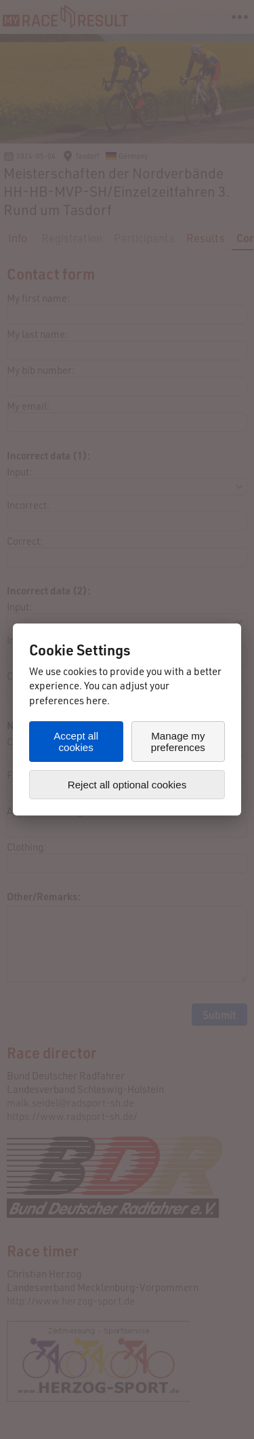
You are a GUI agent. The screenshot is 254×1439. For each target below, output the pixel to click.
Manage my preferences (178, 741)
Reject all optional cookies (127, 784)
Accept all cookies (76, 741)
